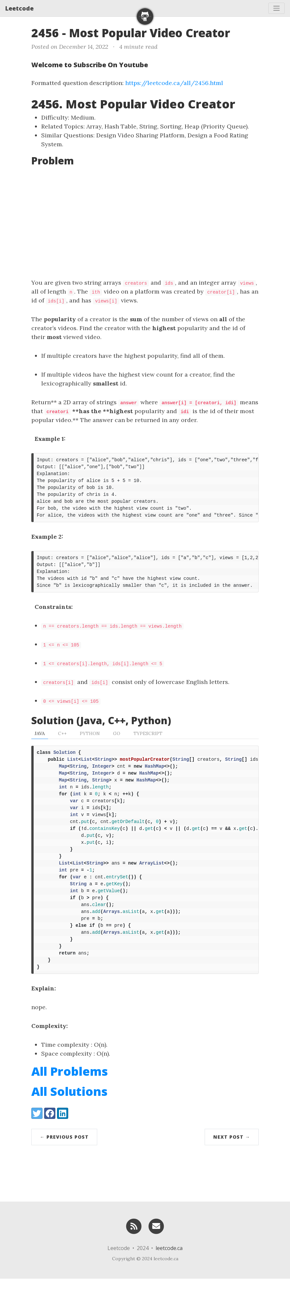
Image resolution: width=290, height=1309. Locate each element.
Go (116, 743)
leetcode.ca (169, 1278)
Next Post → (231, 1167)
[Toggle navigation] (276, 8)
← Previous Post (64, 1167)
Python (90, 743)
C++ (62, 743)
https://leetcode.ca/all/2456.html (174, 83)
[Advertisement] (145, 222)
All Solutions (69, 1122)
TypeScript (147, 743)
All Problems (69, 1102)
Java (40, 743)
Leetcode (19, 8)
